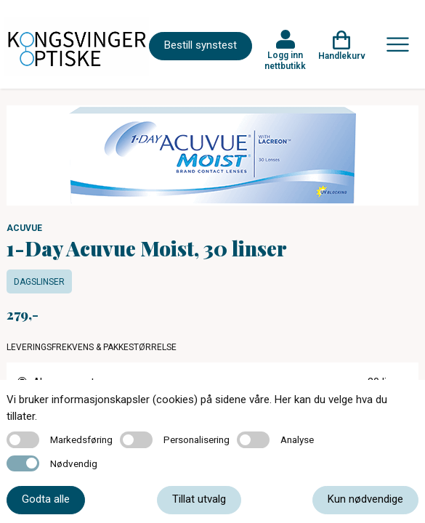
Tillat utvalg (199, 499)
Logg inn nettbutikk (285, 60)
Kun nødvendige (365, 499)
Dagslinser (39, 282)
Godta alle (46, 499)
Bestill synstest (200, 45)
